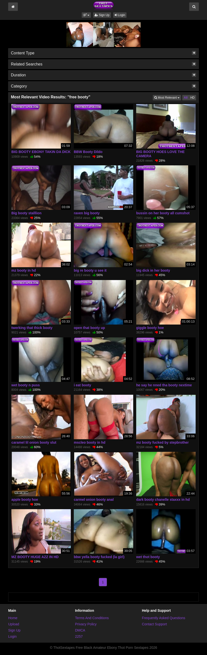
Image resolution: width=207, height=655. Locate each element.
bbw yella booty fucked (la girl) (99, 557)
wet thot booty (148, 557)
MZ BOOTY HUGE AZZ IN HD (35, 557)
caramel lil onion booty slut (33, 442)
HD (192, 97)
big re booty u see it (90, 270)
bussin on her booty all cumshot (162, 213)
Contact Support (154, 624)
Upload (13, 624)
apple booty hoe (24, 500)
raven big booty (87, 213)
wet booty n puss (25, 385)
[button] (86, 15)
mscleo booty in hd (89, 442)
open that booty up (89, 328)
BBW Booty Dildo (88, 152)
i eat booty (82, 385)
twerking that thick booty (31, 328)
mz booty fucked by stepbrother (162, 442)
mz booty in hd (23, 270)
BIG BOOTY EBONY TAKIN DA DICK (41, 152)
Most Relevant (167, 97)
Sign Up (102, 15)
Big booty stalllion (26, 213)
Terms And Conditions (92, 618)
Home (12, 618)
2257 (79, 636)
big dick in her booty (153, 270)
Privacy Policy (86, 624)
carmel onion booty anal (94, 500)
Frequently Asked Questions (163, 618)
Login (120, 15)
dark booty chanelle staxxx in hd (163, 500)
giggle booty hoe (150, 328)
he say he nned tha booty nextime (164, 385)
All (185, 97)
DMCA (80, 630)
